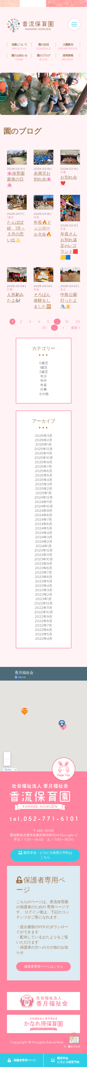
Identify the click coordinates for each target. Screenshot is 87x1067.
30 (44, 328)
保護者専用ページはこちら (43, 966)
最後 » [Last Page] (75, 328)
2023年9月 (43, 563)
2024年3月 (43, 537)
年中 (43, 381)
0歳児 (43, 363)
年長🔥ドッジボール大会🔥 (42, 228)
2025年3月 (43, 484)
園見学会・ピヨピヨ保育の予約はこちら (45, 855)
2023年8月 (43, 568)
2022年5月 (43, 634)
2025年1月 (43, 493)
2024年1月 (43, 546)
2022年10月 (43, 612)
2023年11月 (43, 555)
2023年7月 (43, 572)
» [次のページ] (63, 328)
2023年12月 (43, 550)
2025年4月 (43, 480)
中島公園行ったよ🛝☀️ (68, 300)
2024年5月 (43, 528)
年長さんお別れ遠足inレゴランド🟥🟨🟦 (69, 245)
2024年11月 (43, 502)
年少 (43, 376)
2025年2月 (43, 488)
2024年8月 (43, 515)
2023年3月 (43, 590)
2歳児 (43, 372)
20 (78, 322)
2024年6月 (43, 524)
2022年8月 (43, 621)
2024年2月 (43, 541)
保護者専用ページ (21, 1060)
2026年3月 (43, 436)
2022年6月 (43, 630)
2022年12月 (43, 603)
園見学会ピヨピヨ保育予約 (65, 1060)
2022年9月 (43, 616)
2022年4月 (43, 638)
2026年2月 (43, 440)
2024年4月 (43, 533)
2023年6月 (43, 577)
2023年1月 (43, 599)
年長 (43, 385)
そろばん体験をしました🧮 (42, 300)
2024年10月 (43, 506)
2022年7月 (43, 625)
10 (67, 322)
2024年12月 (43, 497)
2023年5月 (43, 581)
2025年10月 (43, 458)
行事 (43, 389)
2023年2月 (43, 594)
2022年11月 (43, 608)
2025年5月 (43, 475)
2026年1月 (43, 444)
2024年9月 (43, 511)
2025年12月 (43, 449)
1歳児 (43, 367)
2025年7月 (43, 466)
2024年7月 (43, 519)
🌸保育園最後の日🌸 (16, 179)
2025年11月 (43, 453)
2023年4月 (43, 586)
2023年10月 (43, 559)
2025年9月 (43, 462)
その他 (43, 394)
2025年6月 (43, 471)
